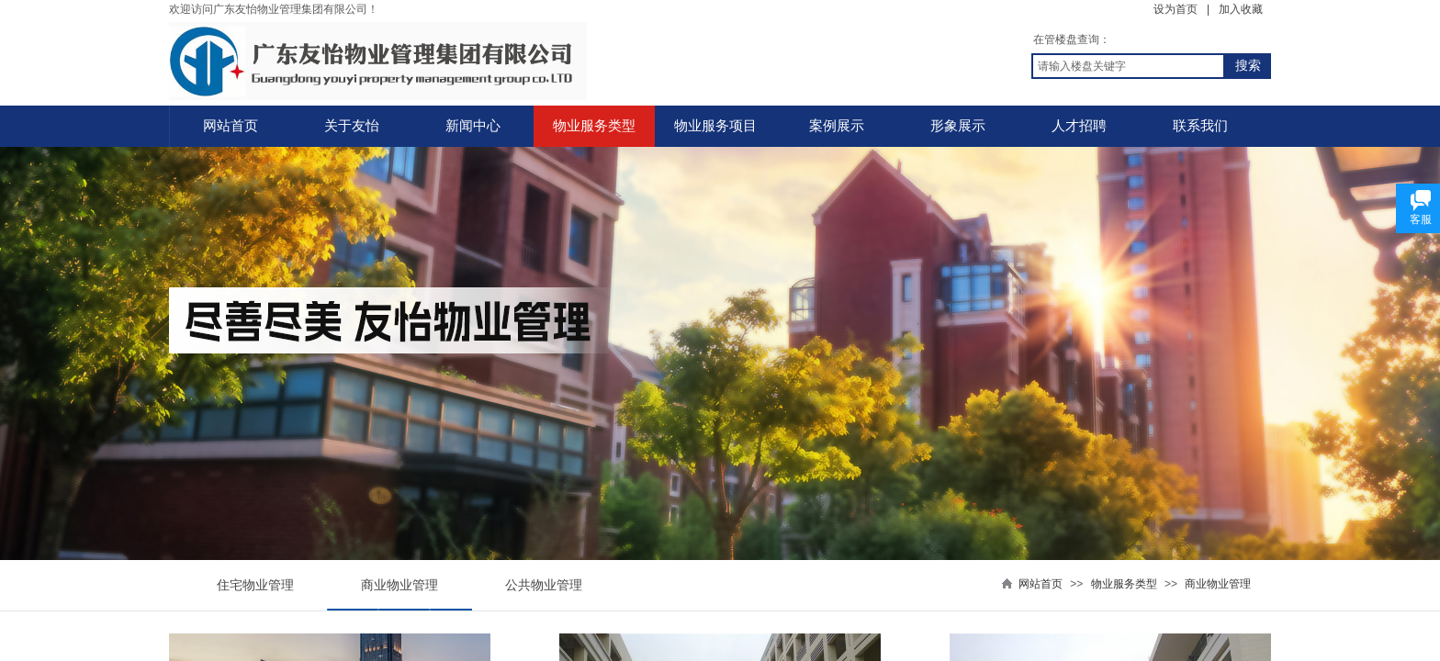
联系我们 (1200, 125)
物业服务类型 (594, 125)
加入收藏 (1241, 9)
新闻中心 (473, 125)
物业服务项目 (715, 125)
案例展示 (836, 125)
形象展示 (957, 125)
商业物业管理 (1218, 583)
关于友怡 (351, 125)
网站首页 (230, 125)
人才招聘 (1079, 125)
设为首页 (1175, 9)
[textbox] (1128, 66)
